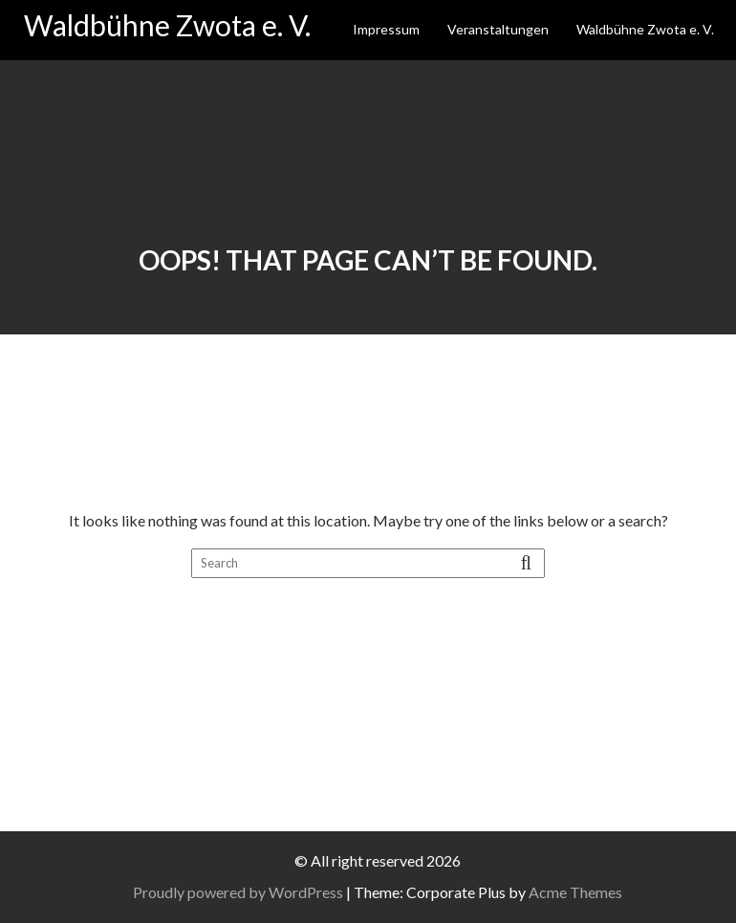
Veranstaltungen (498, 29)
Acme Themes (575, 892)
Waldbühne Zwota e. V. (167, 25)
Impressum (386, 29)
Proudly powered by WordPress (238, 892)
